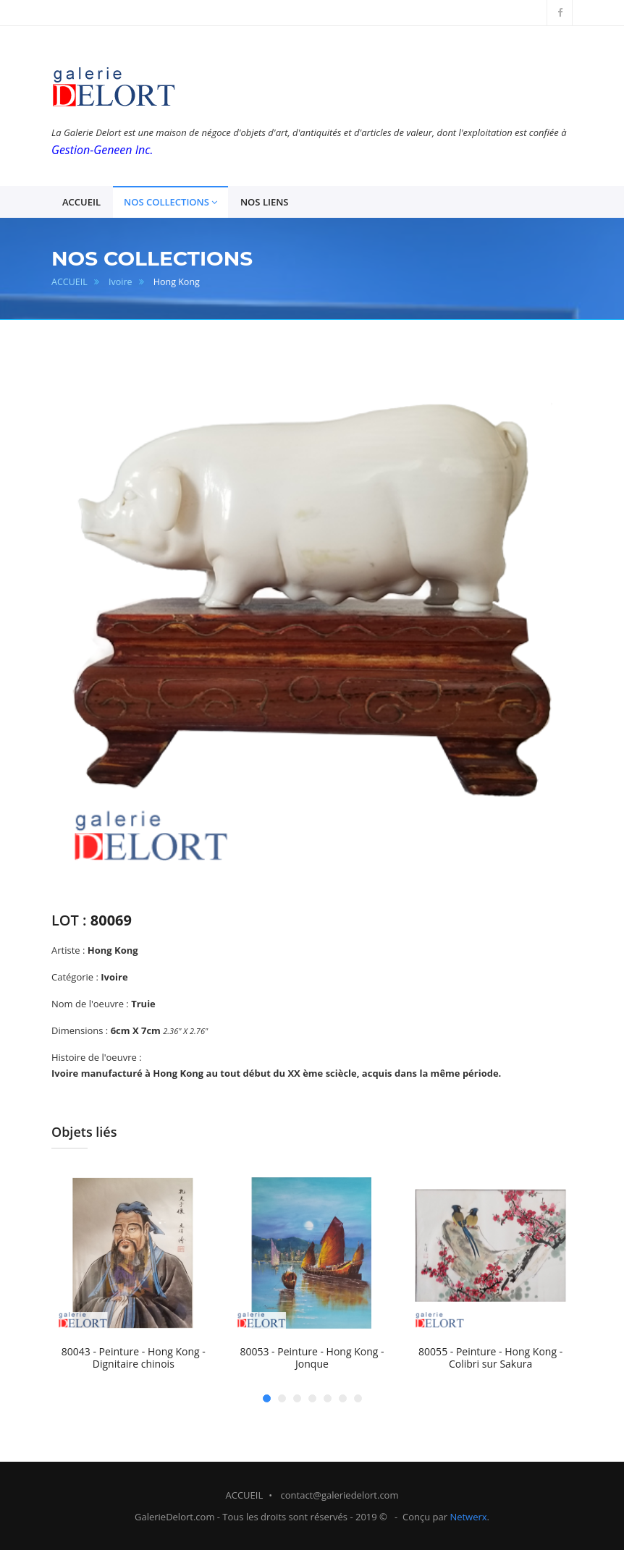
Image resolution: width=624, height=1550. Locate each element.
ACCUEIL (69, 282)
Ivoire (120, 282)
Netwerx (468, 1516)
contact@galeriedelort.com (340, 1495)
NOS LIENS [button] (264, 201)
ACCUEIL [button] (81, 201)
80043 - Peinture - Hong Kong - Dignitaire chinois (134, 1357)
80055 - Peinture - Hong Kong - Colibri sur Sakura (490, 1357)
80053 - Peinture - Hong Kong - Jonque (312, 1357)
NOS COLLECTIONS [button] (170, 202)
